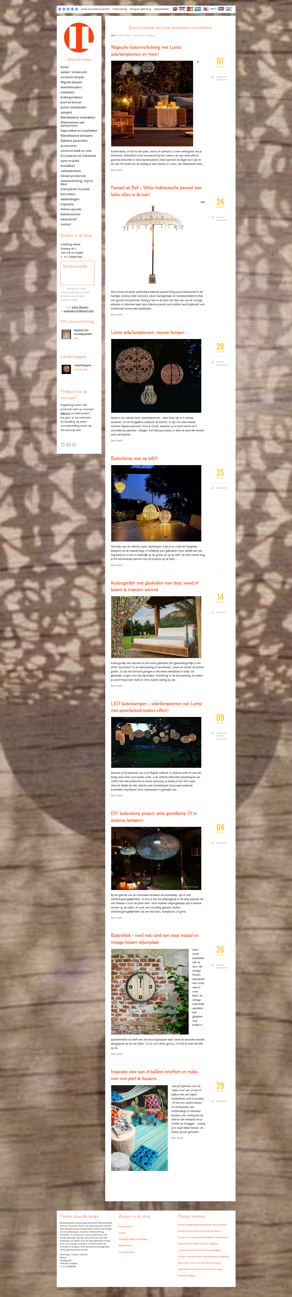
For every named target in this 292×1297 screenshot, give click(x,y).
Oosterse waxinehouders (190, 1256)
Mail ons (65, 413)
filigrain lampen (71, 82)
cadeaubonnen (71, 170)
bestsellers (68, 194)
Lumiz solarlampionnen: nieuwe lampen (147, 333)
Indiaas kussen (185, 1231)
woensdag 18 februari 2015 (79, 311)
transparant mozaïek (75, 189)
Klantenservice (126, 1245)
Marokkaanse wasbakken (78, 117)
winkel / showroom (74, 72)
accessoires (69, 145)
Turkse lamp (216, 1269)
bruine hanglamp (186, 1225)
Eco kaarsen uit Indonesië (78, 155)
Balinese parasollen (74, 140)
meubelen (67, 92)
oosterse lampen (72, 77)
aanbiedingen (70, 199)
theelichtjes (183, 1269)
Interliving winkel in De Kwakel (133, 1239)
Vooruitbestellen (127, 1252)
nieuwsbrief (69, 219)
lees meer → (118, 170)
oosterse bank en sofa (76, 150)
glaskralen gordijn (203, 1225)
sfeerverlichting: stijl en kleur (77, 182)
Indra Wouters (80, 307)
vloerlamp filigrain (186, 1275)
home (65, 67)
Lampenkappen (82, 365)
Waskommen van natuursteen (72, 124)
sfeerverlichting (213, 1263)
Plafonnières (184, 1263)
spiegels (66, 112)
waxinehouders (71, 87)
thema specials (71, 209)
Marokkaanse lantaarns (77, 135)
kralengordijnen (71, 97)
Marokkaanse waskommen (215, 1237)
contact (66, 224)
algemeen (221, 77)
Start (113, 35)
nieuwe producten (73, 176)
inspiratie (221, 79)
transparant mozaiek (200, 1269)
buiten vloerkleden (73, 107)
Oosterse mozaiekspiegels (208, 1250)
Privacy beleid (125, 1226)
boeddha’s (68, 165)
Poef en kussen (198, 1263)
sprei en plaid (70, 160)
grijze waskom (220, 1225)
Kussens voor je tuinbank (190, 1237)
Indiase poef (199, 1231)
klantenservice (70, 214)
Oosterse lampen (186, 1250)
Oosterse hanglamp (209, 1244)
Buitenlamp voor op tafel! (134, 459)
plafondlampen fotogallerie (216, 1256)
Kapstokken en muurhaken (79, 130)
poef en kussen (71, 102)
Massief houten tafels (188, 1244)
